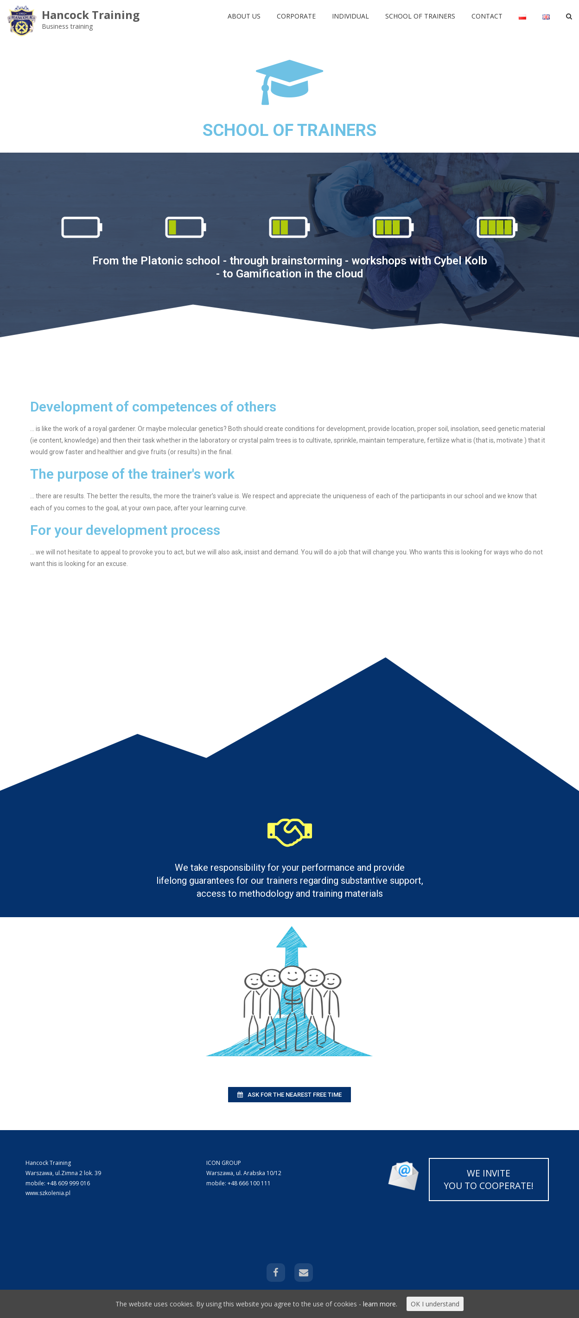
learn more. (380, 1303)
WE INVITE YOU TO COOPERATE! (489, 1179)
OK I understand (435, 1303)
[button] (289, 1094)
